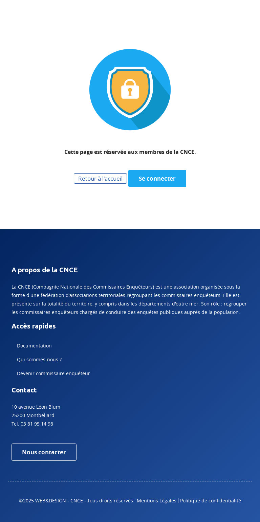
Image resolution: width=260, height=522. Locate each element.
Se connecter (157, 178)
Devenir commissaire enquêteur (53, 373)
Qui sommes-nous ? (39, 359)
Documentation (34, 345)
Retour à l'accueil (100, 178)
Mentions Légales (156, 500)
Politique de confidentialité (210, 500)
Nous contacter (44, 452)
